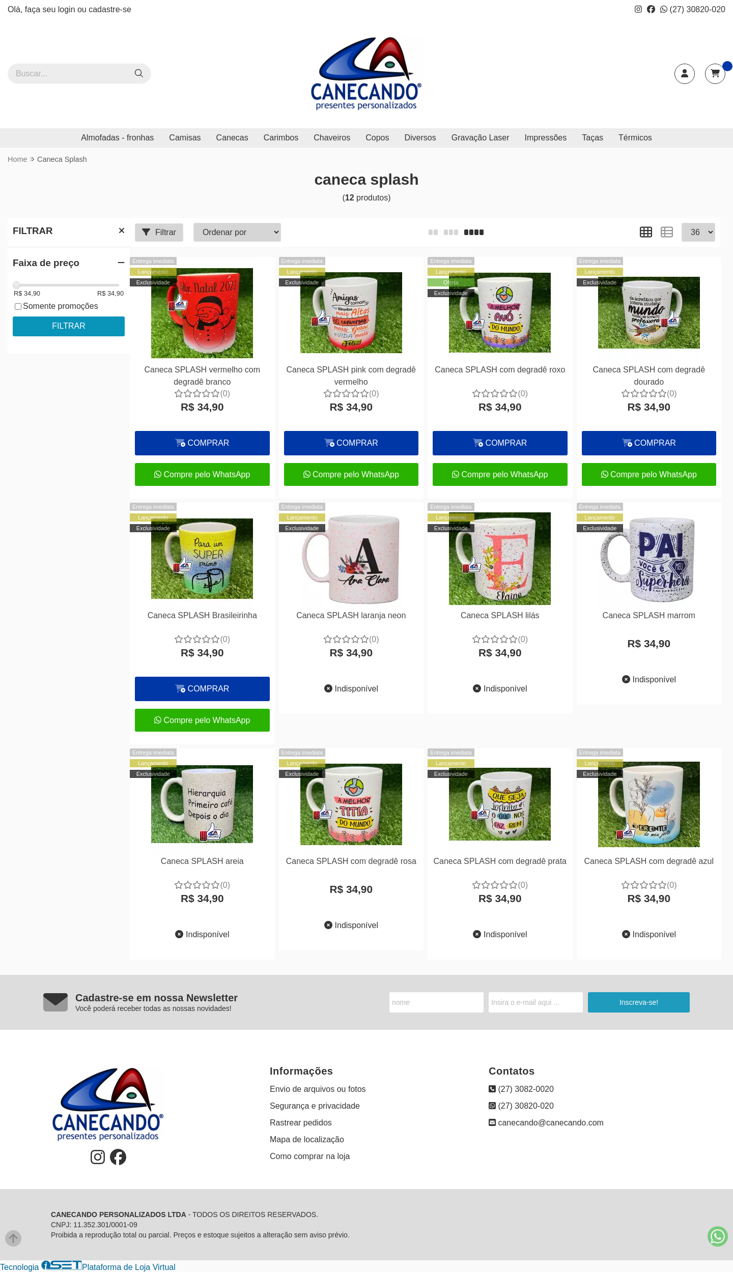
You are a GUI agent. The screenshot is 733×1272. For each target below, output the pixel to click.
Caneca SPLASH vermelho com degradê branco (202, 375)
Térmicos (635, 137)
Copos (377, 137)
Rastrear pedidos (301, 1122)
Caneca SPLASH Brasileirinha (202, 615)
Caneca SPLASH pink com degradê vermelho (351, 375)
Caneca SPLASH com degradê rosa (351, 861)
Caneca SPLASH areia (202, 861)
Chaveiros (332, 137)
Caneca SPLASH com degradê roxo (500, 369)
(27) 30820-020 (692, 9)
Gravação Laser (481, 137)
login (67, 9)
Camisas (185, 137)
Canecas (232, 137)
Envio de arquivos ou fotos (318, 1089)
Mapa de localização (307, 1139)
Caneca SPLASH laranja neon (351, 615)
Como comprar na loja (310, 1156)
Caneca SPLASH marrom (649, 615)
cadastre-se (110, 9)
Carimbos (281, 137)
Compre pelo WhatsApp (202, 474)
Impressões (546, 137)
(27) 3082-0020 (521, 1089)
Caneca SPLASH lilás (500, 615)
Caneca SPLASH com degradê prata (500, 861)
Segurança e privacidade (315, 1106)
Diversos (420, 137)
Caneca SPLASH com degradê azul (649, 861)
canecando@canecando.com (546, 1122)
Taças (592, 137)
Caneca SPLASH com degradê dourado (649, 375)
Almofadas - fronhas (117, 137)
